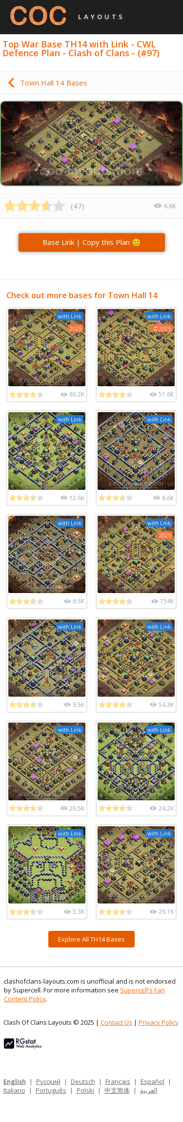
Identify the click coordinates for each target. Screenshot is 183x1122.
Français (117, 1081)
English (14, 1081)
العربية (149, 1090)
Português (51, 1090)
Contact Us (116, 1022)
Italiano (14, 1090)
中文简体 (117, 1090)
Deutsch (83, 1081)
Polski (85, 1090)
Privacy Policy (159, 1022)
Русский (48, 1081)
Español (152, 1081)
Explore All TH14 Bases (91, 939)
